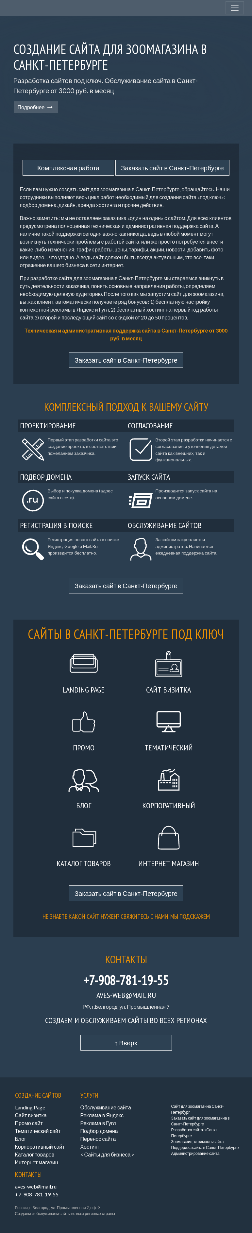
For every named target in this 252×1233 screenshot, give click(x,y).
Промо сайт (29, 1123)
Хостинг (89, 1146)
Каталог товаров (35, 1154)
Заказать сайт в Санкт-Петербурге (172, 168)
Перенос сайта (98, 1139)
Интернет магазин (36, 1162)
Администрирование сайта (195, 1153)
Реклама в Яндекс (102, 1115)
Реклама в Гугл (98, 1123)
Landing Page (30, 1107)
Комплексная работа (68, 168)
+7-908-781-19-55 (126, 980)
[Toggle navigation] (235, 7)
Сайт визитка (31, 1115)
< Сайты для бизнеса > (107, 1154)
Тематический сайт (38, 1131)
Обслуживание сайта (105, 1107)
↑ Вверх (126, 1043)
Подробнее (36, 107)
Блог (20, 1139)
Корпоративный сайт (40, 1146)
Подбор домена (99, 1131)
